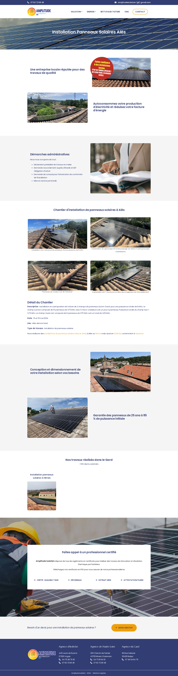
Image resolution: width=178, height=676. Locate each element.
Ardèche (118, 333)
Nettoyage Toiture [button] (110, 11)
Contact (140, 11)
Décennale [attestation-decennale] (75, 580)
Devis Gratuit (124, 627)
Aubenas (139, 333)
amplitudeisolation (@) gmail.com (134, 2)
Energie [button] (90, 11)
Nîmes (98, 333)
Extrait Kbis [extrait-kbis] (103, 580)
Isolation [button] (76, 11)
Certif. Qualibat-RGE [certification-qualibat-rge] (46, 580)
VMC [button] (127, 11)
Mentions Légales (99, 673)
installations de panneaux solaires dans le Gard (65, 333)
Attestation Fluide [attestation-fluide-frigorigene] (132, 580)
